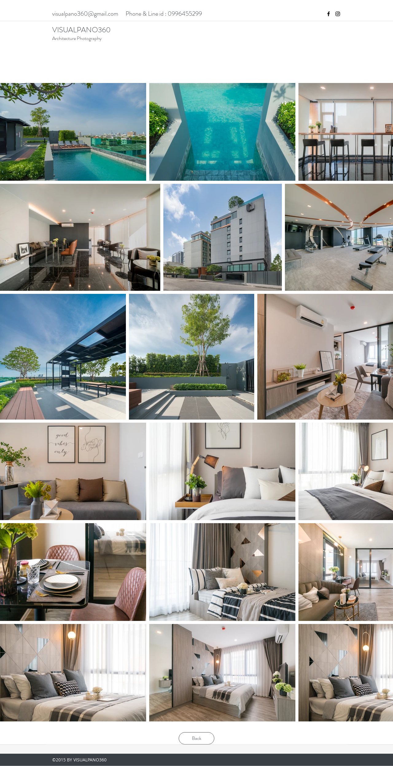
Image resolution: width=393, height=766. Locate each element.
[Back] (196, 738)
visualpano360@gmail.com (85, 13)
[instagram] (338, 14)
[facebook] (328, 14)
